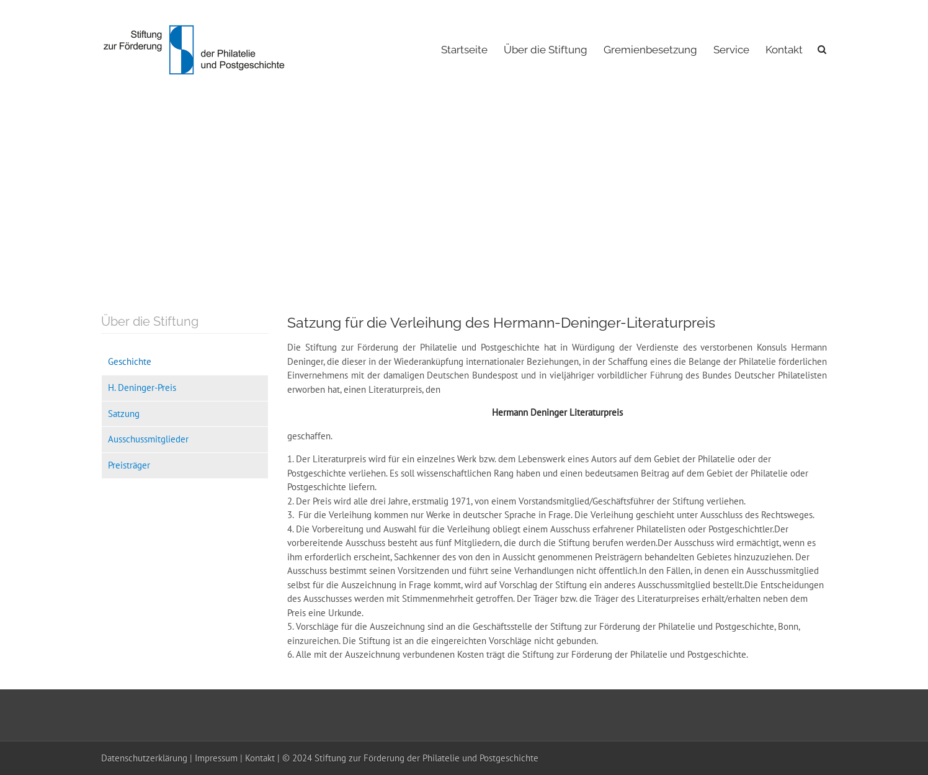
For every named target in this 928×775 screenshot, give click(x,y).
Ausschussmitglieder (148, 439)
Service (731, 49)
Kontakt (784, 49)
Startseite (464, 49)
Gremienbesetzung (650, 49)
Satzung (124, 413)
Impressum (216, 758)
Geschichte (129, 361)
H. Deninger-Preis (142, 387)
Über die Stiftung (545, 49)
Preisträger (129, 465)
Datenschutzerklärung (144, 758)
